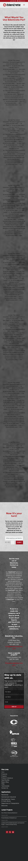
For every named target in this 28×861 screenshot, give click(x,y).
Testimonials (5, 786)
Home (2, 772)
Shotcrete (4, 805)
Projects (4, 776)
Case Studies (5, 780)
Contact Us (4, 788)
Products (4, 774)
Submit (19, 542)
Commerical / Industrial (8, 797)
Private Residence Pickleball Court (9, 817)
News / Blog (5, 782)
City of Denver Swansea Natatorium (9, 812)
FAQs (2, 784)
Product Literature (7, 778)
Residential (4, 794)
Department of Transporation (10, 803)
